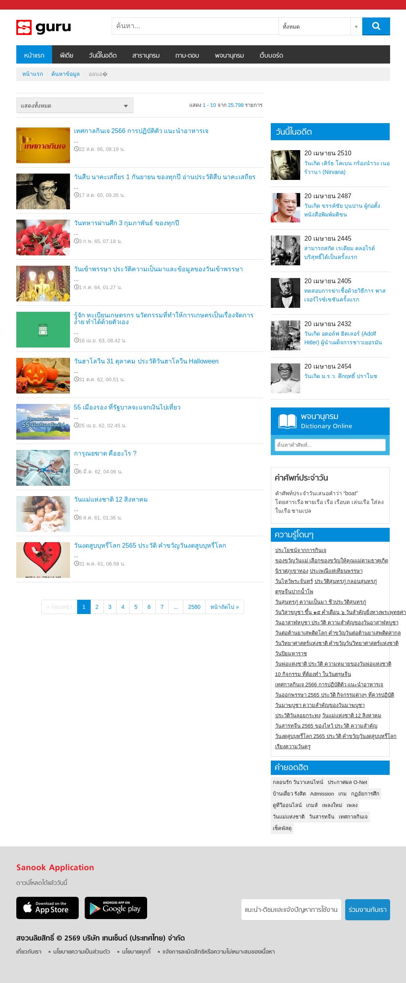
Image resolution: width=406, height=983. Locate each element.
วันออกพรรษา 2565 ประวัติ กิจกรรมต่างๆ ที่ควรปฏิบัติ (334, 695)
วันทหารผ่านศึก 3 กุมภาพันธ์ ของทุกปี (126, 223)
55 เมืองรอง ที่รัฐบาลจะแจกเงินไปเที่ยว (127, 407)
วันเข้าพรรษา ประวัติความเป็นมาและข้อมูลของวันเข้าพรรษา (158, 269)
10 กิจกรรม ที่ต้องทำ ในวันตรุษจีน (313, 674)
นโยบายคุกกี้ (136, 952)
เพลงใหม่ (332, 805)
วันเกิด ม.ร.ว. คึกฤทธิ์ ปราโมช (340, 376)
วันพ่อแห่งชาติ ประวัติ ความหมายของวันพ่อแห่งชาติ (333, 664)
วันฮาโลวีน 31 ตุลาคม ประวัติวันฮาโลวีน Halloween (146, 361)
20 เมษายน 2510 (327, 153)
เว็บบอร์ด (271, 56)
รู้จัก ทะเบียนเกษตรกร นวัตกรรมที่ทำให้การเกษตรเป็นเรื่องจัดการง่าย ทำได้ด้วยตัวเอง (164, 319)
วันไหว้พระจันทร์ (294, 581)
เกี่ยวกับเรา (28, 952)
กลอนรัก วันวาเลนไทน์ (298, 782)
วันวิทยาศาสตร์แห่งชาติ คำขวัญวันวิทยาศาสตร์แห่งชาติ (337, 643)
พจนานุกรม (229, 56)
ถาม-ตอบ (187, 56)
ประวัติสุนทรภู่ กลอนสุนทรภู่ (346, 581)
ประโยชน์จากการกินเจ (300, 550)
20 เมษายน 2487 (327, 196)
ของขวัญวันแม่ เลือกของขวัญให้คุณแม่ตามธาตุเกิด (332, 561)
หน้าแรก (34, 56)
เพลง (352, 805)
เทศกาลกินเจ (353, 817)
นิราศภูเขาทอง (291, 571)
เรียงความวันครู (293, 746)
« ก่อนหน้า (59, 607)
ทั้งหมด (291, 26)
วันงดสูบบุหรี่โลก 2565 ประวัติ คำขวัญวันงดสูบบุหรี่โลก (150, 545)
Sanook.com (24, 5)
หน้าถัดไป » (224, 607)
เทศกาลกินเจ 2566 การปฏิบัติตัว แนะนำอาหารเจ (141, 130)
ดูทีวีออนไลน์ (287, 805)
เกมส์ (312, 805)
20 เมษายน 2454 (327, 366)
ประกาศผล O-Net (347, 782)
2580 (194, 607)
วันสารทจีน (321, 817)
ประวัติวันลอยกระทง (298, 715)
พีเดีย (66, 56)
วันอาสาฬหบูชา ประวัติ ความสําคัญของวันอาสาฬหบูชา (336, 623)
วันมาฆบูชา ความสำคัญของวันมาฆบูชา (320, 705)
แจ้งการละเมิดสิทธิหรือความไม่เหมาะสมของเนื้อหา (219, 952)
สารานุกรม (145, 56)
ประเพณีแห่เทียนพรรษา (336, 571)
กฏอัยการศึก (365, 794)
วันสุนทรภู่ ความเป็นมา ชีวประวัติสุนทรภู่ (320, 602)
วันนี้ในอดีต (103, 56)
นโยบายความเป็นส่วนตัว (81, 952)
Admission (322, 794)
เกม (342, 794)
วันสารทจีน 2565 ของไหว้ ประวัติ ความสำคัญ (326, 726)
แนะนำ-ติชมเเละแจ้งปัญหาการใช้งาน (291, 910)
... (175, 607)
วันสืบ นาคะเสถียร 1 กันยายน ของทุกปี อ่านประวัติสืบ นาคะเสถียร (165, 177)
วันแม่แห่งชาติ (289, 817)
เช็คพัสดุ (282, 828)
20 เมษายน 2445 (327, 238)
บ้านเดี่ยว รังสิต (289, 794)
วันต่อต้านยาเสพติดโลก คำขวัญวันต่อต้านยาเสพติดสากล (338, 633)
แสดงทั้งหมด (36, 105)
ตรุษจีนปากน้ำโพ (294, 592)
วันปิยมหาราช (291, 654)
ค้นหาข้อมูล (65, 74)
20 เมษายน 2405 (327, 281)
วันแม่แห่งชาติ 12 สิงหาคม (111, 499)
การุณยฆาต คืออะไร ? (105, 453)
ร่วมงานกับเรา (368, 910)
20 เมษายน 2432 (327, 324)
